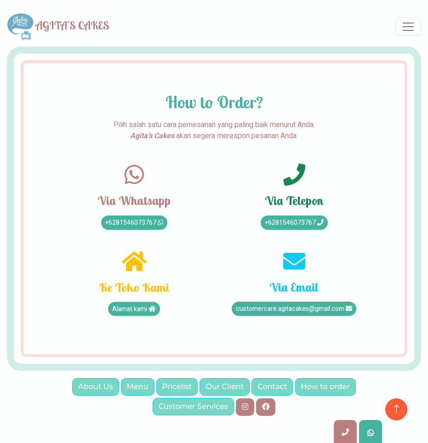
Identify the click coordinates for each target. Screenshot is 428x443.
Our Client (224, 386)
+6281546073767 (134, 222)
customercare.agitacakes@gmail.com (294, 309)
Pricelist (177, 386)
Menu (137, 386)
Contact (272, 386)
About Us (95, 386)
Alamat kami (134, 312)
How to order (325, 386)
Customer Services (193, 406)
